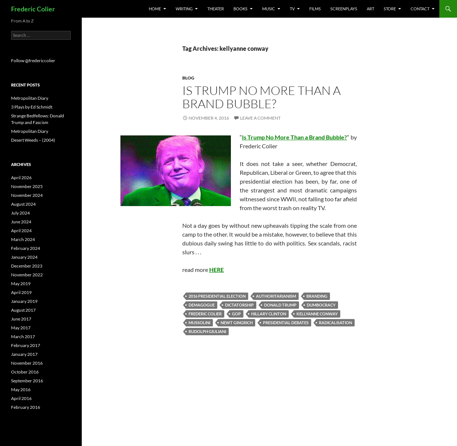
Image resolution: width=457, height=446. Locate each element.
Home (155, 8)
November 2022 (27, 274)
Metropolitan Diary (29, 98)
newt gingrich (237, 322)
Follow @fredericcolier (33, 60)
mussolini (199, 322)
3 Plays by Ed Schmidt (31, 107)
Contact (420, 8)
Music (268, 8)
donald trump (280, 304)
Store (390, 8)
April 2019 (21, 292)
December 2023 (26, 266)
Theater (215, 8)
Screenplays (343, 8)
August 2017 (23, 310)
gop (236, 313)
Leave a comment (260, 118)
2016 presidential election (217, 296)
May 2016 (21, 389)
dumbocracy (321, 304)
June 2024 (21, 221)
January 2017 (24, 354)
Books (240, 8)
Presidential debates (286, 322)
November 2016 (27, 363)
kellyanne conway (317, 313)
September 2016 (27, 380)
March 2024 (23, 239)
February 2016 (25, 407)
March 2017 (23, 336)
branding (316, 296)
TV (292, 8)
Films (315, 8)
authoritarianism (276, 296)
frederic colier (205, 313)
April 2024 (21, 230)
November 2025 (27, 186)
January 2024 (24, 257)
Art (370, 8)
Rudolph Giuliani (207, 331)
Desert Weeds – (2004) (33, 140)
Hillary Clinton (268, 313)
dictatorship (239, 304)
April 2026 (21, 177)
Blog (188, 78)
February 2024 (25, 248)
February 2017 (25, 345)
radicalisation (335, 322)
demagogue (202, 304)
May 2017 (21, 327)
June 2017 (21, 319)
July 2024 (20, 213)
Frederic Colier (33, 9)
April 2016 (21, 398)
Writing (184, 8)
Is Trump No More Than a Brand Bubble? (261, 97)
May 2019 (21, 283)
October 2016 (25, 372)
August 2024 (23, 204)
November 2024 (27, 195)
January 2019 (24, 301)
